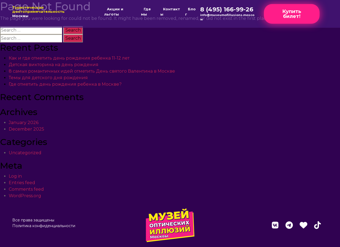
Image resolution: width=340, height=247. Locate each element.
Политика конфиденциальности (43, 225)
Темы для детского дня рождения (48, 77)
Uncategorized (25, 152)
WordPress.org (25, 195)
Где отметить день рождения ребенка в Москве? (65, 84)
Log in (15, 176)
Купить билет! (291, 13)
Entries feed (22, 182)
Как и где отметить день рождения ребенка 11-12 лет (69, 58)
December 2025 (26, 129)
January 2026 (23, 122)
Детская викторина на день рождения (53, 64)
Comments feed (26, 189)
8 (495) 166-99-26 (226, 9)
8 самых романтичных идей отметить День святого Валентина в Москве (92, 71)
